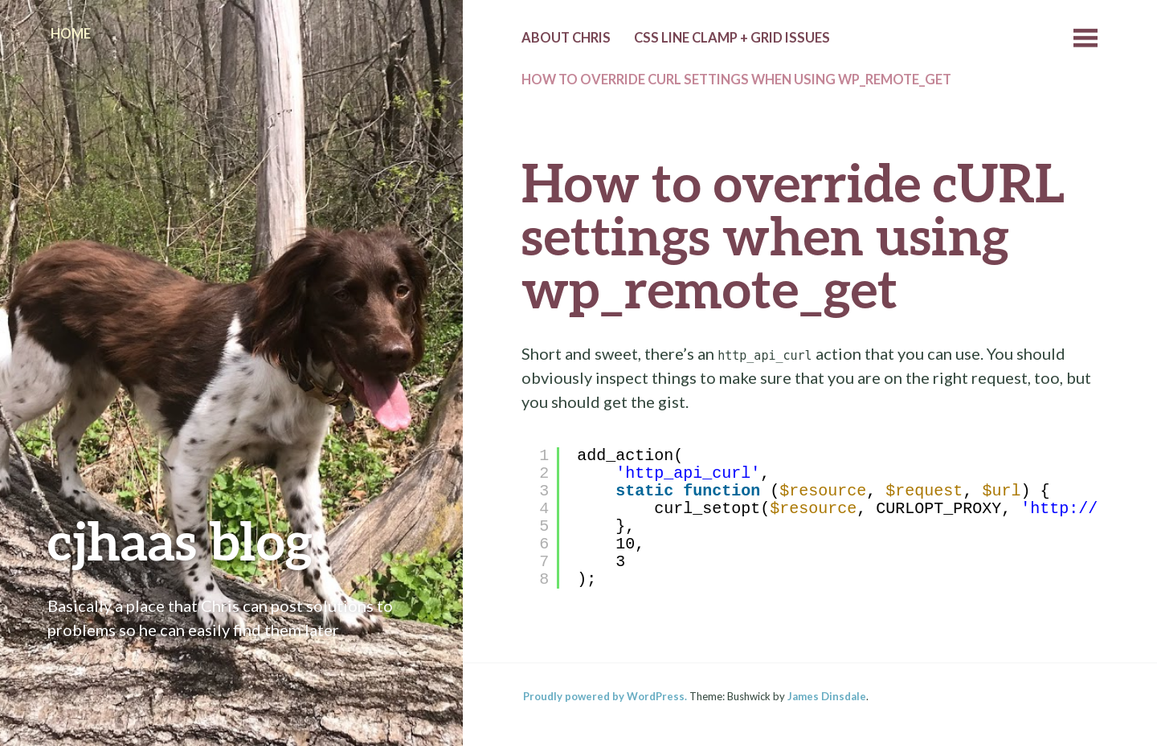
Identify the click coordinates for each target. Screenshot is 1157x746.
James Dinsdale (826, 696)
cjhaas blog (180, 540)
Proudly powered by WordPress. (605, 696)
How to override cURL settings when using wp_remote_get (736, 79)
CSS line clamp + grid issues (732, 38)
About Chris (566, 38)
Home (71, 34)
